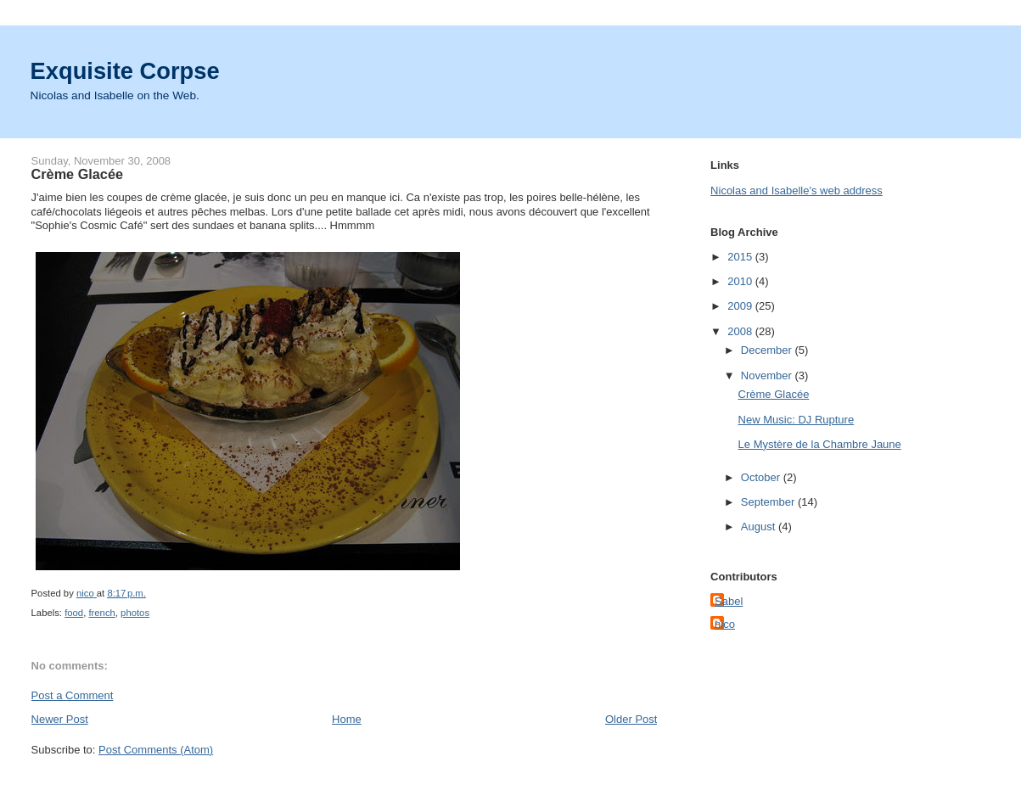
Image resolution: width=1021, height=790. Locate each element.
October (762, 477)
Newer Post (59, 719)
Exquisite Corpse (125, 71)
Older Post (631, 719)
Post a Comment (72, 695)
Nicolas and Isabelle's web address (796, 190)
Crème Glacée (774, 394)
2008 (741, 331)
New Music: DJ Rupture (796, 419)
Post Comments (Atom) (155, 749)
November (768, 375)
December (768, 350)
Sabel (729, 601)
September (769, 502)
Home (347, 719)
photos (135, 613)
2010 (741, 281)
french (101, 613)
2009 (741, 306)
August (759, 526)
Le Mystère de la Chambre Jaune (819, 444)
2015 (741, 256)
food (74, 613)
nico (725, 624)
